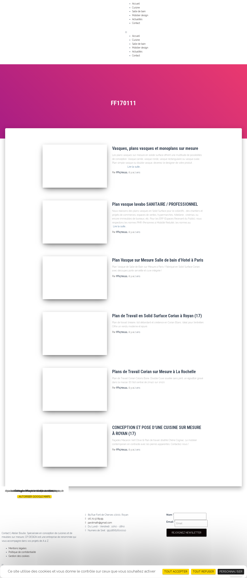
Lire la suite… (134, 166)
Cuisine (136, 7)
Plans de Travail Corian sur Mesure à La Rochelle (154, 366)
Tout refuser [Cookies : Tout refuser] (203, 571)
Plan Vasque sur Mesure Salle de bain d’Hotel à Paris (157, 257)
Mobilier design (140, 15)
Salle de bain (139, 11)
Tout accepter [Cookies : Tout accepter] (175, 571)
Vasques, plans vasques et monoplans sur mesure (155, 148)
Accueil (136, 3)
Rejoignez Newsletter (186, 525)
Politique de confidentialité (22, 544)
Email (170, 514)
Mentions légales (17, 540)
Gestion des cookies (19, 548)
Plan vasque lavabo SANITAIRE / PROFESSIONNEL (155, 203)
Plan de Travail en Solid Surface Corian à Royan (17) (157, 312)
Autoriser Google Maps (34, 489)
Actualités (137, 19)
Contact (136, 23)
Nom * (170, 507)
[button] (185, 32)
